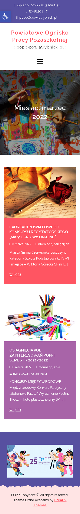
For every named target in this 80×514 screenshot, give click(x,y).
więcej (15, 274)
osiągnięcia (61, 244)
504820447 (37, 11)
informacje (45, 244)
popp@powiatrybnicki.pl (36, 17)
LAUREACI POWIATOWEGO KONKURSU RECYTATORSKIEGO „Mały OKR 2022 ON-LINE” (38, 232)
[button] (5, 16)
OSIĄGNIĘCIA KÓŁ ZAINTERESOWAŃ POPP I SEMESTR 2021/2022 (32, 355)
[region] (40, 461)
